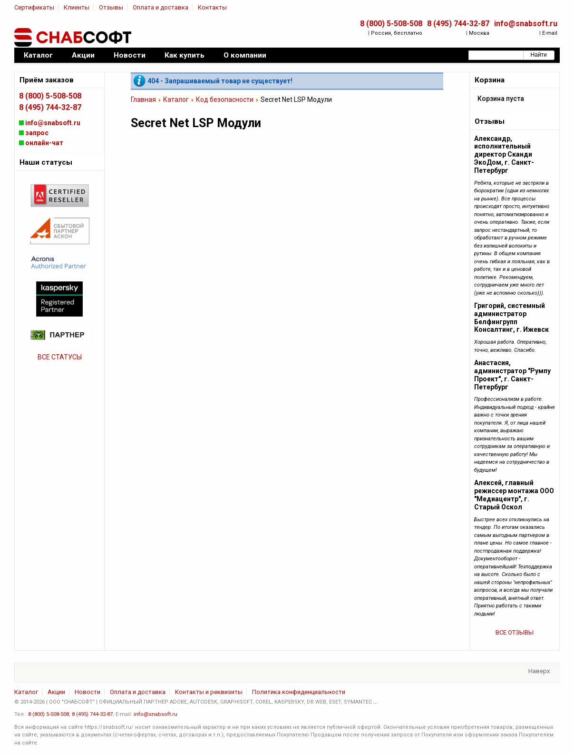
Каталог (176, 99)
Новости (87, 691)
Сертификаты (34, 7)
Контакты (212, 7)
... (375, 702)
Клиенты (76, 7)
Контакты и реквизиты (209, 691)
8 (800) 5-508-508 (391, 23)
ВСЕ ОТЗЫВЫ (515, 632)
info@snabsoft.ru (525, 23)
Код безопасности (224, 99)
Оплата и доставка (160, 7)
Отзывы (111, 7)
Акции (56, 691)
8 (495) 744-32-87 (458, 23)
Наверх (539, 671)
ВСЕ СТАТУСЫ (60, 357)
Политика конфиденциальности (298, 691)
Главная (143, 99)
